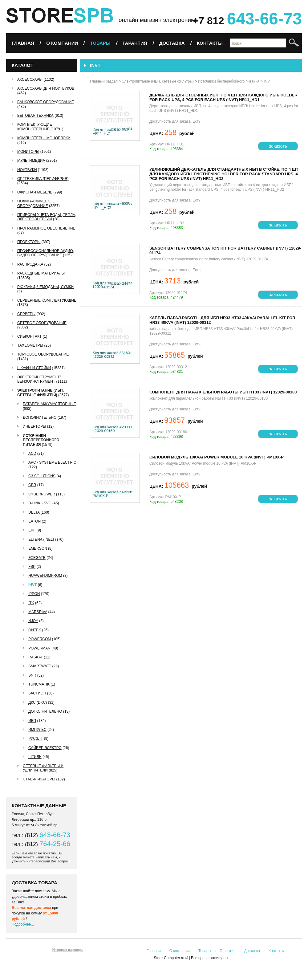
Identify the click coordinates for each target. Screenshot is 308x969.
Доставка (172, 43)
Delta (33, 512)
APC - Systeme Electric (52, 462)
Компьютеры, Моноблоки (44, 138)
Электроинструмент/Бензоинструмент (39, 379)
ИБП (32, 721)
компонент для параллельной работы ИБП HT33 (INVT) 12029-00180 (223, 392)
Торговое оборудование (43, 354)
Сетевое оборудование (42, 323)
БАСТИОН (37, 693)
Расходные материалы (41, 273)
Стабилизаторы (39, 779)
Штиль (35, 757)
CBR (32, 485)
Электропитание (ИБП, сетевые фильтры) (40, 392)
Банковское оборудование (45, 102)
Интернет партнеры (67, 949)
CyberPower (41, 494)
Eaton (34, 521)
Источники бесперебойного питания (41, 440)
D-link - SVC (39, 503)
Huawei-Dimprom (45, 575)
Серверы (26, 314)
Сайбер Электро (45, 748)
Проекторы (28, 242)
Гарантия (135, 43)
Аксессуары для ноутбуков (45, 88)
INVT (32, 585)
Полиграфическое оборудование (36, 203)
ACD (32, 453)
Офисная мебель (34, 192)
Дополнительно (40, 417)
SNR (32, 675)
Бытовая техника (35, 115)
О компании (62, 43)
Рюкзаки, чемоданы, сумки (45, 287)
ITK (31, 603)
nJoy (33, 621)
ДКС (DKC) (37, 702)
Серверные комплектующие (46, 300)
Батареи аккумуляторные (49, 404)
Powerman (39, 648)
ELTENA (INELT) (42, 539)
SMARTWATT (39, 666)
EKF (31, 530)
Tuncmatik (39, 684)
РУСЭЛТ (35, 738)
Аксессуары (30, 79)
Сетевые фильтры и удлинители (43, 768)
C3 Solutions (41, 476)
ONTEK (34, 630)
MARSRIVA (37, 612)
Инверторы (34, 426)
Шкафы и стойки (34, 368)
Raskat (35, 657)
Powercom (39, 639)
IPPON (34, 594)
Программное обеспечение (46, 228)
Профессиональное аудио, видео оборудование (45, 253)
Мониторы (28, 151)
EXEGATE (37, 558)
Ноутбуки (27, 170)
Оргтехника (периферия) (42, 179)
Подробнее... (23, 924)
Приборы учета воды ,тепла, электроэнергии (46, 217)
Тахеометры (30, 345)
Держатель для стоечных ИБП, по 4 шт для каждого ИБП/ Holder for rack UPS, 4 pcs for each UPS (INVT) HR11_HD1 (223, 97)
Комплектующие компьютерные (34, 126)
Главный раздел (104, 81)
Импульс (37, 729)
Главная (23, 43)
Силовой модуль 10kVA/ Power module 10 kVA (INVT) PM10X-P (216, 457)
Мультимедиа (31, 160)
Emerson (37, 548)
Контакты (210, 43)
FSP (31, 566)
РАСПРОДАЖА (30, 264)
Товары (100, 43)
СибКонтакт (29, 336)
